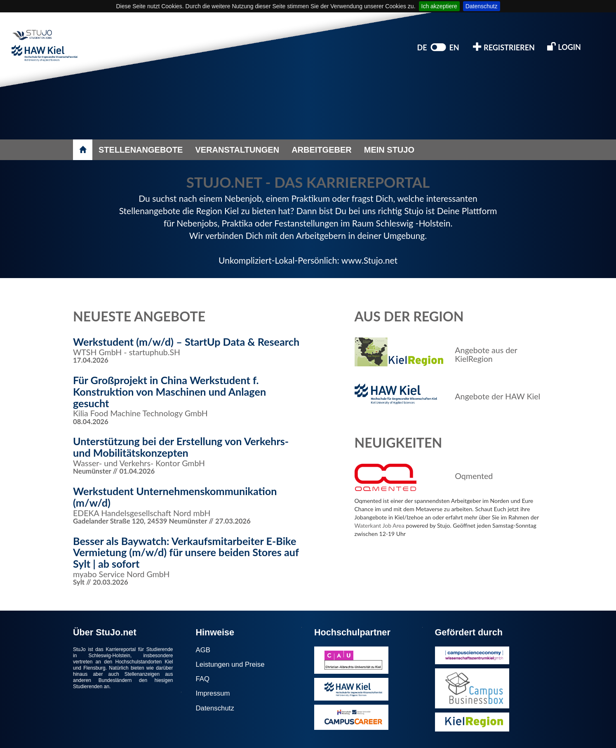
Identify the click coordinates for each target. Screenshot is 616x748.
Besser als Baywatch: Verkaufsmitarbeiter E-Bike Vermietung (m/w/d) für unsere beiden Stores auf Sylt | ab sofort (186, 552)
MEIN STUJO (389, 149)
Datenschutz (482, 6)
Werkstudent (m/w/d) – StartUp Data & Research (186, 341)
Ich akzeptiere (439, 6)
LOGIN (564, 46)
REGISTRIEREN (504, 47)
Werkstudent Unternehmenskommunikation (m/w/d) (175, 497)
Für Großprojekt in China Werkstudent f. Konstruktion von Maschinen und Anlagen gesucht (169, 391)
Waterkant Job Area (379, 525)
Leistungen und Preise (230, 664)
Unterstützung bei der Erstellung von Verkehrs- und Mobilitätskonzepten (181, 447)
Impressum (213, 693)
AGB (203, 650)
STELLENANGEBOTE (141, 149)
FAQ (203, 679)
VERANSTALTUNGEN (237, 149)
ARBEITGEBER (322, 149)
